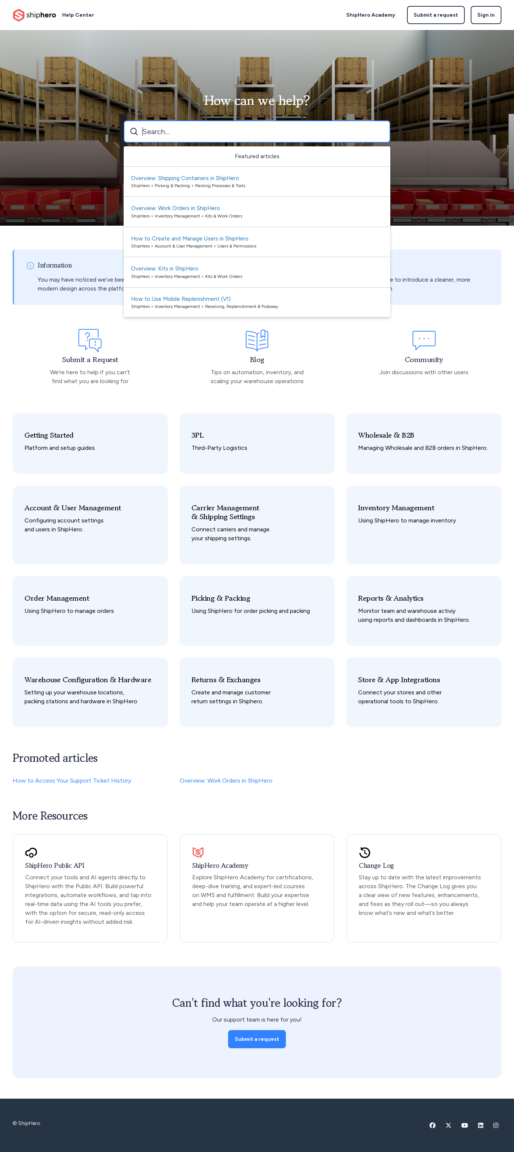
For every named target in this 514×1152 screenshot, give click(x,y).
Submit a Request (90, 359)
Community (424, 359)
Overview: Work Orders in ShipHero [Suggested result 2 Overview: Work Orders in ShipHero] (175, 208)
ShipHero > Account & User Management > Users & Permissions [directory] (193, 246)
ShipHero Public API (54, 865)
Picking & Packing (220, 598)
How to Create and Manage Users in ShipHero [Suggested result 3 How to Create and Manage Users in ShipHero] (189, 238)
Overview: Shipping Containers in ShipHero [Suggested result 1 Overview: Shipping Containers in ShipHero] (185, 178)
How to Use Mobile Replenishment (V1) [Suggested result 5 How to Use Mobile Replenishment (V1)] (181, 299)
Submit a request (436, 15)
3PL (197, 435)
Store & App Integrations (399, 679)
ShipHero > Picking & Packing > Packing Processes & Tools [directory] (188, 185)
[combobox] (257, 131)
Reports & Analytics (391, 598)
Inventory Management (396, 508)
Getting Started (49, 435)
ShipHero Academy (370, 15)
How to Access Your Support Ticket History (72, 780)
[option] (257, 182)
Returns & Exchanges (226, 679)
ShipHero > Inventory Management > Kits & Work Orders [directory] (186, 216)
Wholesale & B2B (386, 435)
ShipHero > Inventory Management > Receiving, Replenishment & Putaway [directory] (204, 306)
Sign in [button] (486, 15)
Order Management (56, 598)
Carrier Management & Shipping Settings (225, 512)
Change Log (376, 865)
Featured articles (257, 156)
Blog (257, 359)
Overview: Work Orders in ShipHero (226, 780)
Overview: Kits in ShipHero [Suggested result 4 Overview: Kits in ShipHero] (164, 268)
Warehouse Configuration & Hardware (87, 679)
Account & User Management (72, 508)
